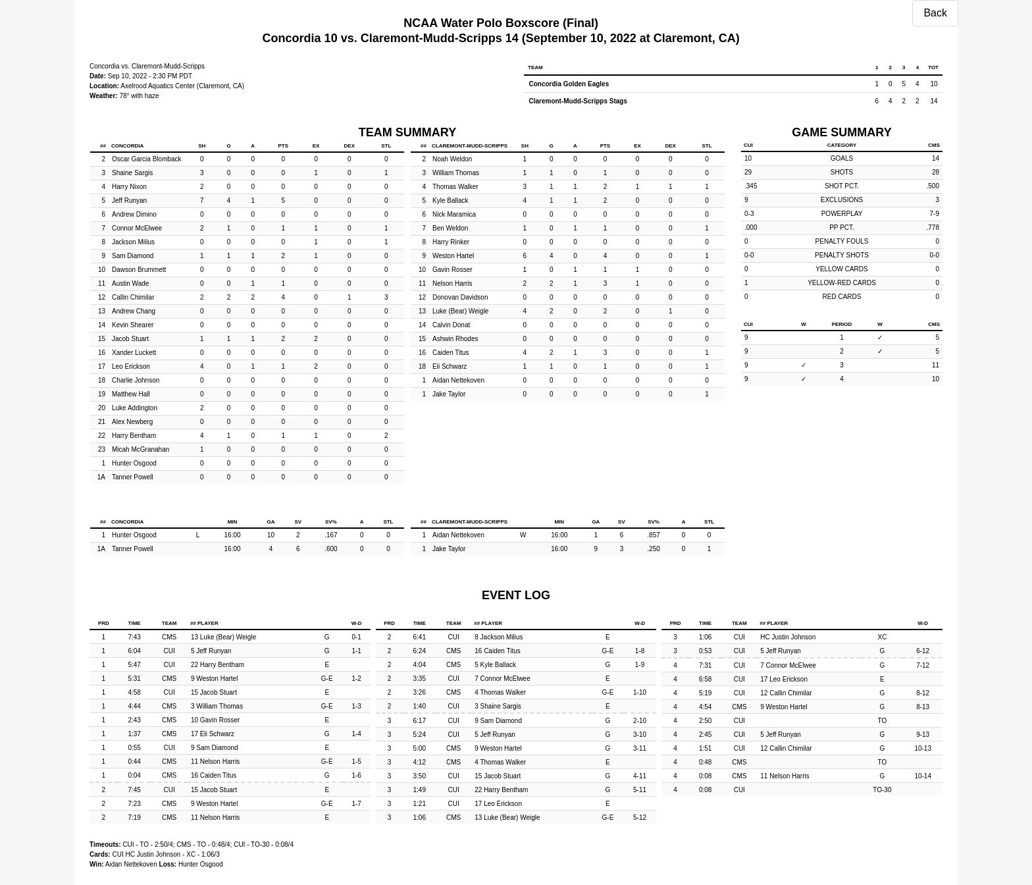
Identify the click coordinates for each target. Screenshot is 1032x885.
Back (935, 12)
